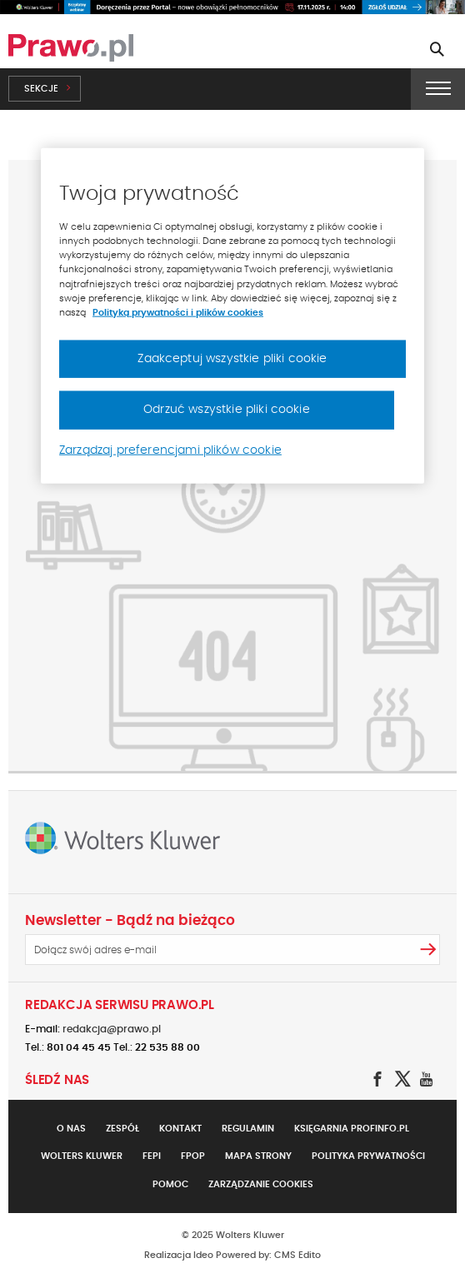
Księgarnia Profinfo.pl (351, 1128)
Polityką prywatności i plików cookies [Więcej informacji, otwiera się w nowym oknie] (177, 311)
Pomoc (170, 1184)
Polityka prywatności (368, 1156)
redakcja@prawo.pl (111, 1029)
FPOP (193, 1156)
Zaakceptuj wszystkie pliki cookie (232, 358)
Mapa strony (258, 1156)
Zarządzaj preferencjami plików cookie (170, 450)
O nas (71, 1128)
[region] (232, 316)
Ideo (203, 1255)
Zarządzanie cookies (260, 1184)
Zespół (122, 1128)
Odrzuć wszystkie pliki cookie (226, 409)
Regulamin (248, 1128)
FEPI (151, 1156)
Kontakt (180, 1128)
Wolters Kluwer (81, 1156)
